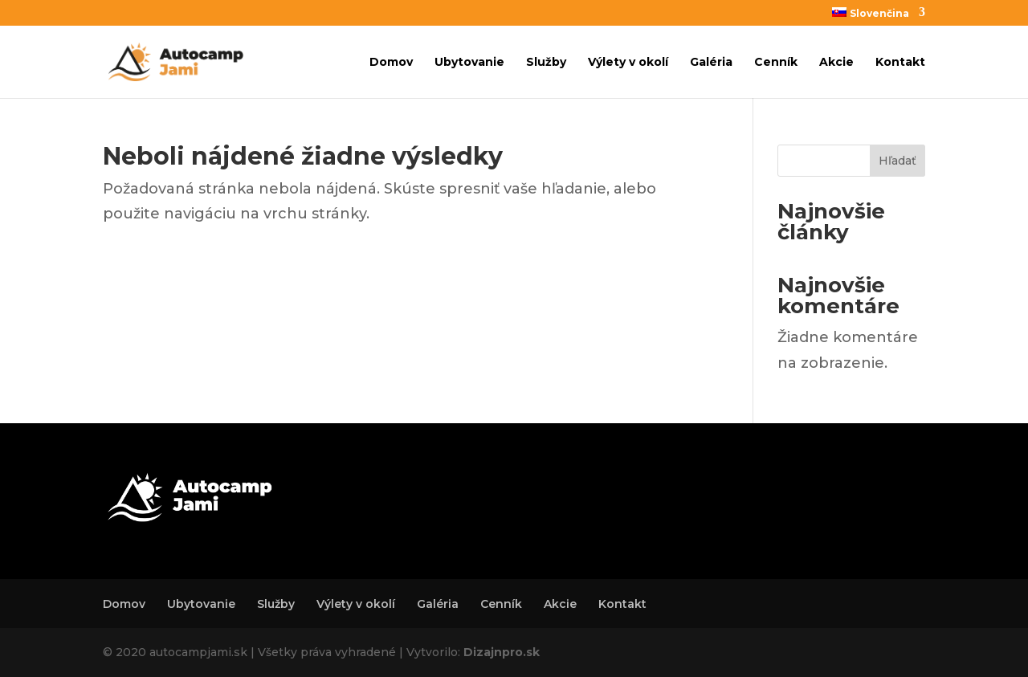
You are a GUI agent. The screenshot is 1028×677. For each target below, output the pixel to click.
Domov (391, 62)
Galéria (711, 62)
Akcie (836, 62)
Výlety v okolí (628, 62)
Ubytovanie (469, 62)
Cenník (776, 62)
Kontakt (900, 62)
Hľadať (897, 160)
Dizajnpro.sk (501, 652)
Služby (546, 62)
